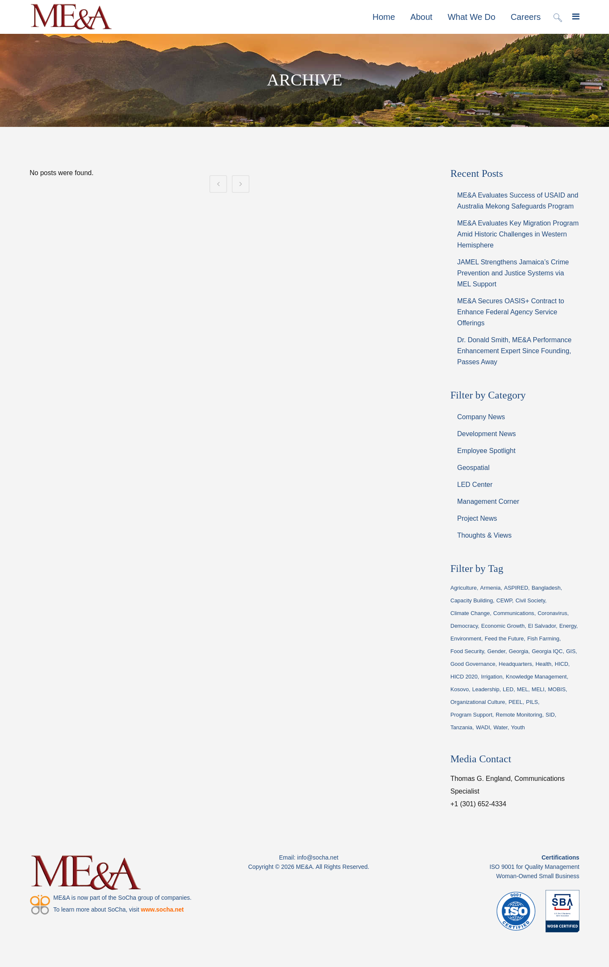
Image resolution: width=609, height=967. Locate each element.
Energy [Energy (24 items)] (567, 626)
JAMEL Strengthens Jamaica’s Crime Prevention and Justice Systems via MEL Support (513, 273)
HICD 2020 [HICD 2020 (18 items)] (463, 676)
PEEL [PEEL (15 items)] (515, 702)
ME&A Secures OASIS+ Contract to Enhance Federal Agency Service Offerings (510, 312)
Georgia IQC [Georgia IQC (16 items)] (547, 651)
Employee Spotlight (486, 450)
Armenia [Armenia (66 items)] (490, 588)
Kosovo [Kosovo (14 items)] (459, 689)
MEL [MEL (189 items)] (522, 689)
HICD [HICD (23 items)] (561, 664)
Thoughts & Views (484, 535)
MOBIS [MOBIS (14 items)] (556, 689)
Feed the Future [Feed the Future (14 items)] (504, 638)
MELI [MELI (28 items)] (538, 689)
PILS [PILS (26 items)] (532, 702)
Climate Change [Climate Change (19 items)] (470, 613)
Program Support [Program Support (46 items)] (471, 715)
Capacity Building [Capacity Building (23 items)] (471, 600)
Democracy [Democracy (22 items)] (464, 626)
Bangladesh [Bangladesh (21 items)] (546, 588)
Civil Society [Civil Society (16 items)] (530, 600)
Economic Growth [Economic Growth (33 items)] (503, 626)
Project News (477, 518)
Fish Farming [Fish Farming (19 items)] (543, 638)
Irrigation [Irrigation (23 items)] (491, 676)
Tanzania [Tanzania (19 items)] (461, 727)
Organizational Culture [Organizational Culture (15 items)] (477, 702)
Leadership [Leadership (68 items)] (485, 689)
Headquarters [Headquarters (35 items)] (515, 664)
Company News (481, 416)
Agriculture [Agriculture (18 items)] (463, 588)
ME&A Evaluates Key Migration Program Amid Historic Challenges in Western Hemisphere (518, 234)
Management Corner (488, 501)
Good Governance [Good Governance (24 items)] (472, 664)
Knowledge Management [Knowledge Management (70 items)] (536, 676)
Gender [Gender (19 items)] (496, 651)
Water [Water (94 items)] (501, 727)
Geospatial (473, 467)
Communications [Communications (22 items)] (513, 613)
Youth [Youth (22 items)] (518, 727)
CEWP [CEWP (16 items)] (504, 600)
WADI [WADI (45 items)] (483, 727)
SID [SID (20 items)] (550, 715)
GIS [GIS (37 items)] (570, 651)
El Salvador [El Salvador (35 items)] (542, 626)
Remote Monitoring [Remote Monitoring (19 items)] (519, 715)
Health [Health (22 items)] (543, 664)
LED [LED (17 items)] (508, 689)
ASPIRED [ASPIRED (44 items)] (516, 588)
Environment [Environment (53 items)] (465, 638)
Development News (486, 433)
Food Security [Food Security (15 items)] (467, 651)
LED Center (475, 484)
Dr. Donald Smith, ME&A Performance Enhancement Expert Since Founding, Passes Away (514, 350)
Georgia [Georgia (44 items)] (518, 651)
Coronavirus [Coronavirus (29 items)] (552, 613)
